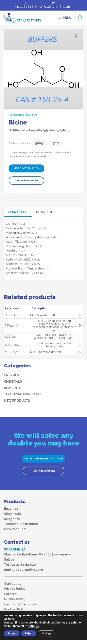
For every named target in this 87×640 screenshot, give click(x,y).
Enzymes (11, 375)
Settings (46, 633)
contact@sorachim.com (54, 6)
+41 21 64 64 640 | (26, 6)
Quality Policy (14, 599)
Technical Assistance (23, 394)
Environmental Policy (20, 604)
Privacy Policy (14, 588)
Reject (28, 633)
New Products (17, 401)
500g (39, 143)
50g (56, 143)
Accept (12, 633)
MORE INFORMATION (26, 168)
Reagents (12, 388)
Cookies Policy (15, 609)
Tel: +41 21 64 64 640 (20, 565)
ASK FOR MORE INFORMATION (43, 458)
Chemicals (13, 381)
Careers (10, 594)
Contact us (12, 583)
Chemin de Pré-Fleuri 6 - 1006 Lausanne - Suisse (37, 556)
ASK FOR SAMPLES (26, 180)
